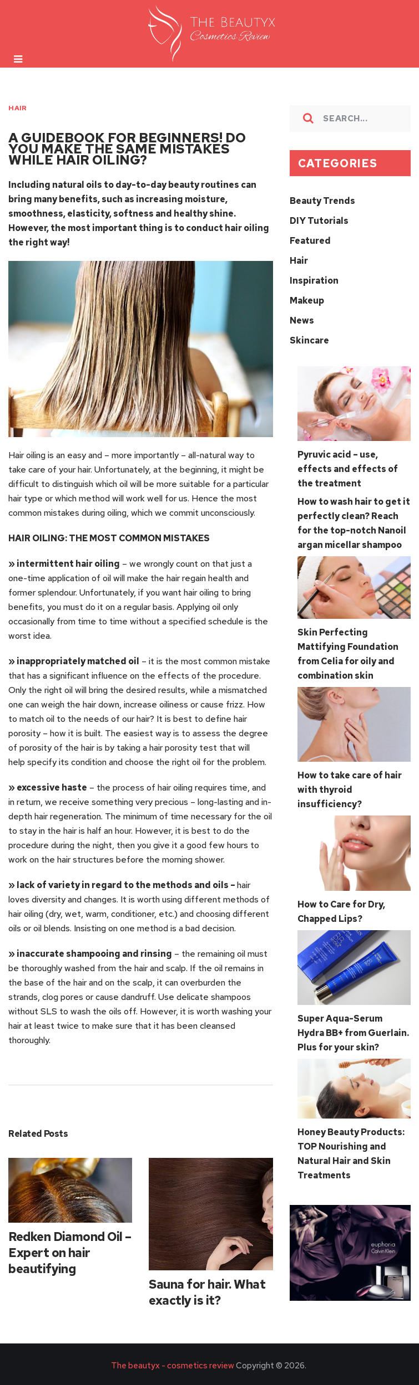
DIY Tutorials (319, 221)
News (302, 320)
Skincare (309, 340)
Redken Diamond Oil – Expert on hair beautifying (70, 1253)
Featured (310, 241)
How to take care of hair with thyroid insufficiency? (349, 790)
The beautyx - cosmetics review (172, 1365)
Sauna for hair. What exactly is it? (207, 1292)
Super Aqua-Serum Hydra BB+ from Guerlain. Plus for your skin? (353, 1033)
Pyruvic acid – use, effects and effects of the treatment (347, 469)
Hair (17, 108)
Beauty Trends (322, 201)
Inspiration (314, 280)
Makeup (307, 300)
